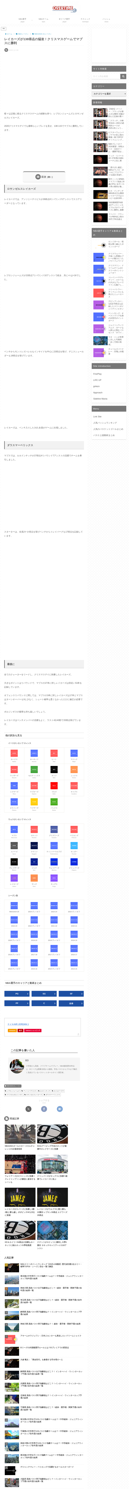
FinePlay (97, 374)
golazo (96, 386)
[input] (109, 76)
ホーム (39, 1482)
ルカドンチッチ (44, 1091)
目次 (43, 177)
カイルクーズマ (58, 1091)
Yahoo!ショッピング (33, 1031)
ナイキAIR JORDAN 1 (18, 1024)
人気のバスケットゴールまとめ (108, 429)
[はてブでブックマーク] (60, 1109)
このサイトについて (71, 1482)
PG (17, 994)
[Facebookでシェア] (44, 1109)
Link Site (97, 416)
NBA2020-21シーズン (13, 1086)
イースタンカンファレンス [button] (19, 743)
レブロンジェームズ (12, 1091)
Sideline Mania (100, 399)
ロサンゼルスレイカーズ (33, 1095)
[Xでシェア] (28, 1109)
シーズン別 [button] (13, 896)
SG (44, 994)
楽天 (20, 1031)
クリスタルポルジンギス (13, 1095)
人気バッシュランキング (105, 423)
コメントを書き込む (44, 1463)
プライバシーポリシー (53, 1482)
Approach (97, 392)
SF (71, 994)
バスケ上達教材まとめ (104, 435)
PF (17, 1003)
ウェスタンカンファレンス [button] (19, 819)
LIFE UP (97, 380)
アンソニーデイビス (29, 1091)
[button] (123, 76)
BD (27, 1060)
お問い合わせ (87, 1482)
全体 (71, 1003)
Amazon (12, 1031)
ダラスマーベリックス (52, 1095)
